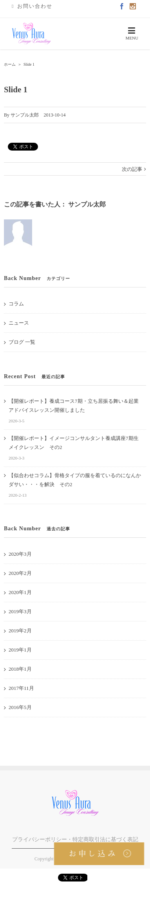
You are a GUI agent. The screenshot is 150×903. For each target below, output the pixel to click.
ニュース (19, 323)
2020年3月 (20, 554)
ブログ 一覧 (22, 342)
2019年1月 (20, 650)
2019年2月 (20, 631)
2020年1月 (20, 592)
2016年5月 (20, 707)
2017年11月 (21, 688)
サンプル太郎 (25, 115)
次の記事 (132, 169)
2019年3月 (20, 611)
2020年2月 (20, 573)
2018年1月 (20, 669)
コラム (16, 304)
